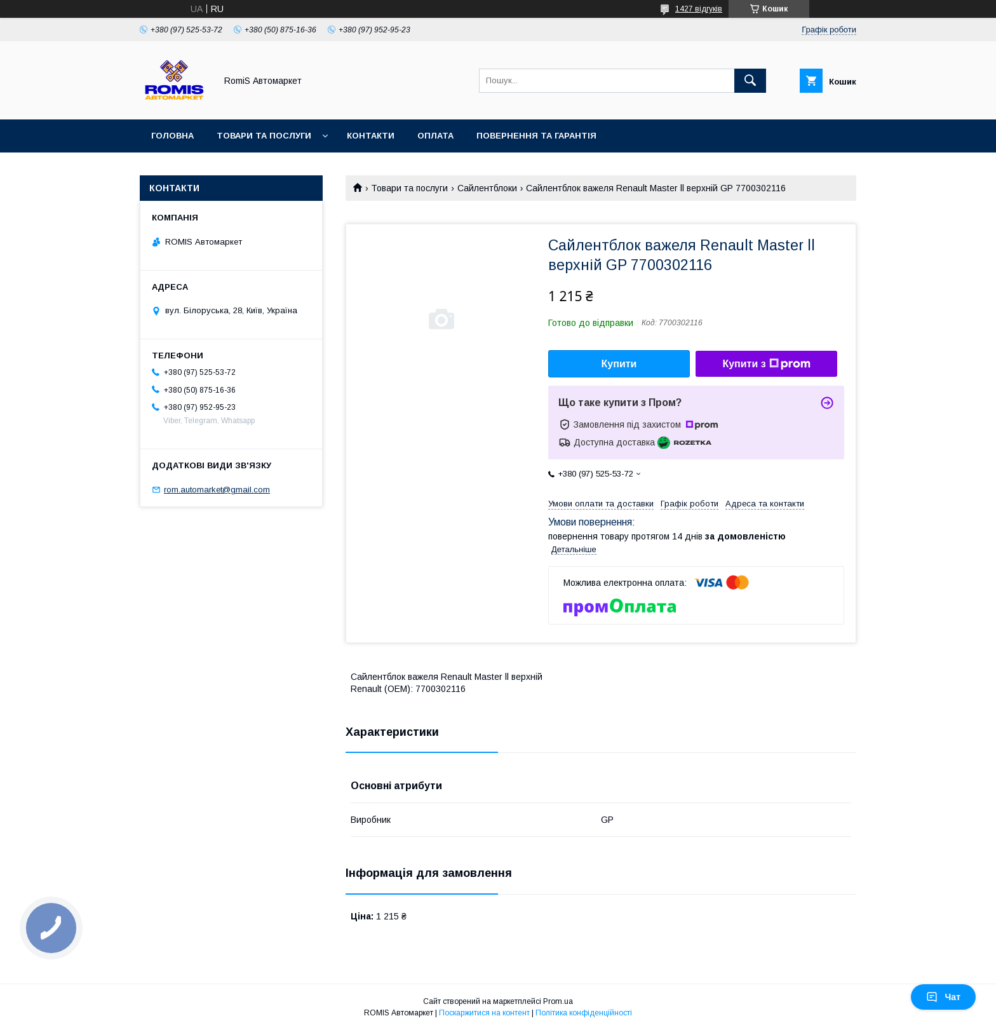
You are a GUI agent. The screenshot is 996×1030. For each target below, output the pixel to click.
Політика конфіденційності (583, 1012)
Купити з (766, 364)
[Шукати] (750, 81)
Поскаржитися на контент (484, 1012)
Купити (619, 363)
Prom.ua (558, 1001)
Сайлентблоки (487, 188)
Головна (172, 135)
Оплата (435, 135)
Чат (943, 997)
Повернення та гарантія (536, 135)
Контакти (370, 135)
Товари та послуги (264, 135)
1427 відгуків (698, 8)
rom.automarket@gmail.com (217, 489)
